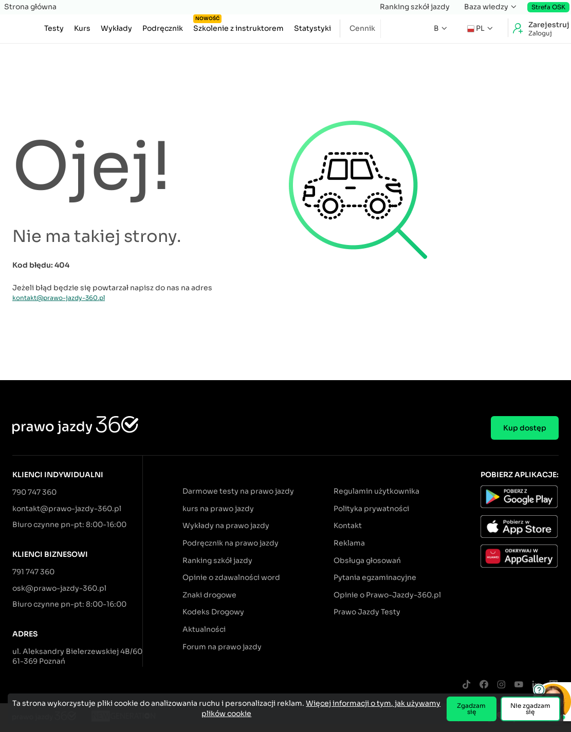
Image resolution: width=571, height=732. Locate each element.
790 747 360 (34, 492)
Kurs (82, 28)
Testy (54, 28)
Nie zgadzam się (530, 709)
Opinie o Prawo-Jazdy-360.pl (387, 594)
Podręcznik (162, 28)
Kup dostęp (524, 428)
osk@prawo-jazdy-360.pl (59, 588)
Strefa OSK (548, 7)
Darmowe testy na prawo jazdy (238, 491)
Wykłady (116, 28)
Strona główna (30, 6)
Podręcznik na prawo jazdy (230, 543)
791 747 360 (33, 571)
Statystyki (312, 28)
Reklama (349, 543)
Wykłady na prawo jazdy (225, 525)
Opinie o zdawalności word (231, 577)
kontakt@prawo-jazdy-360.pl (58, 298)
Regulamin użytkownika (376, 491)
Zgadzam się (471, 709)
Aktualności (204, 629)
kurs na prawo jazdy (218, 508)
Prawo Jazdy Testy (367, 611)
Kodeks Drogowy (213, 611)
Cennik (362, 28)
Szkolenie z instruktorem (238, 26)
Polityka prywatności (371, 508)
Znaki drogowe (209, 594)
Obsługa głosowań (367, 560)
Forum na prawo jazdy (222, 646)
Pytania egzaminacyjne (375, 577)
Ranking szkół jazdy (415, 6)
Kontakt (348, 525)
